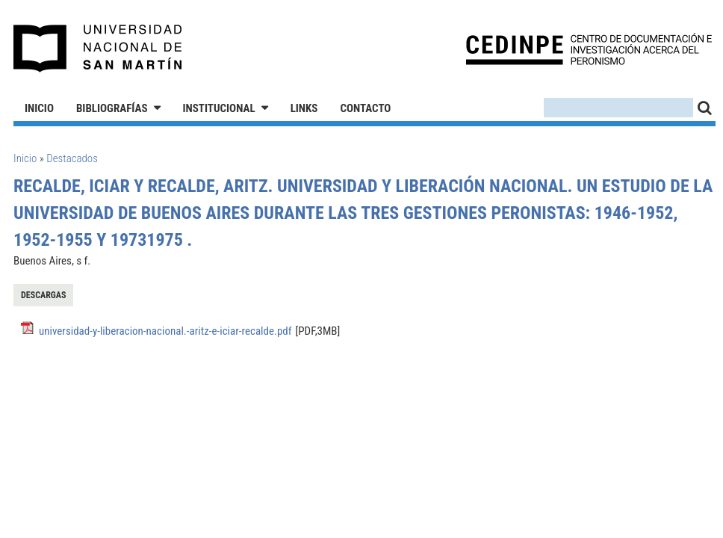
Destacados (72, 158)
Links (304, 108)
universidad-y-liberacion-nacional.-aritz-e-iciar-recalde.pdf (165, 331)
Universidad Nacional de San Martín (98, 48)
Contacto (365, 108)
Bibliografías (112, 108)
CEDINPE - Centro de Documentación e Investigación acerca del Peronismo (589, 49)
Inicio (39, 108)
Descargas (43, 295)
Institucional (219, 108)
